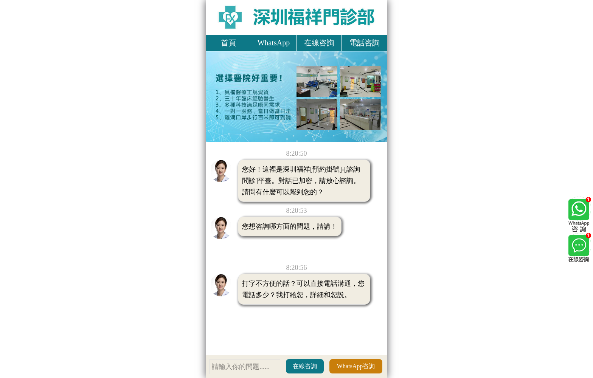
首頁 (228, 43)
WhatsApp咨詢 (356, 366)
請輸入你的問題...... (241, 366)
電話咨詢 (364, 43)
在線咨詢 (319, 43)
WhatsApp (274, 43)
